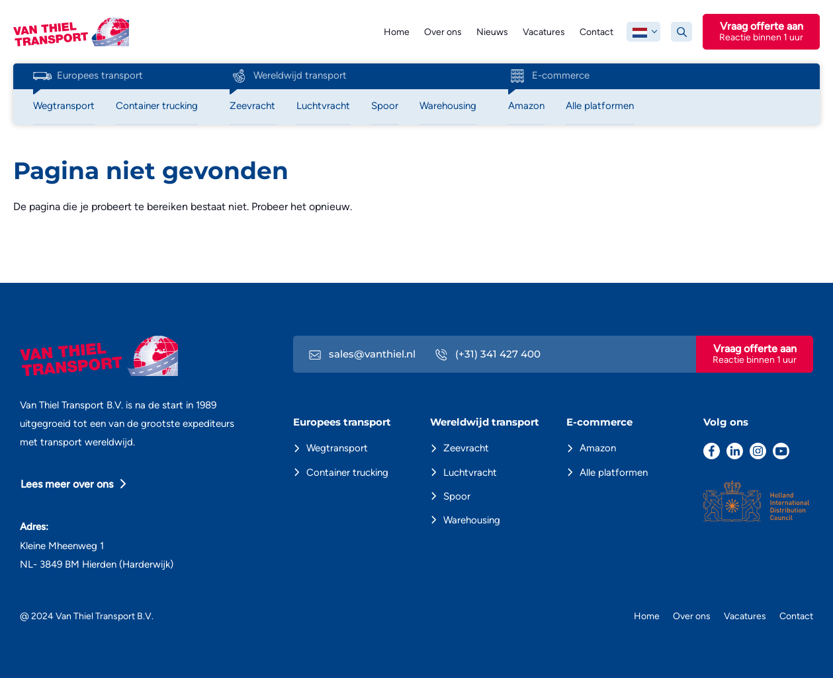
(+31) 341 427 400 (488, 354)
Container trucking (347, 472)
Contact (596, 32)
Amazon (598, 448)
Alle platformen (614, 472)
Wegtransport (337, 448)
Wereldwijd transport (288, 76)
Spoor (456, 496)
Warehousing (471, 520)
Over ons (443, 32)
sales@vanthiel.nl (362, 354)
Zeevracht (466, 448)
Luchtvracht (470, 472)
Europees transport (88, 76)
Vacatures (544, 32)
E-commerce (549, 76)
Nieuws (492, 32)
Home (397, 32)
